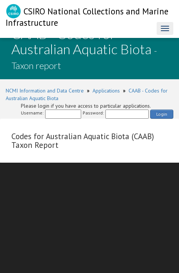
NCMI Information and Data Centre (45, 90)
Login (161, 114)
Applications (106, 90)
